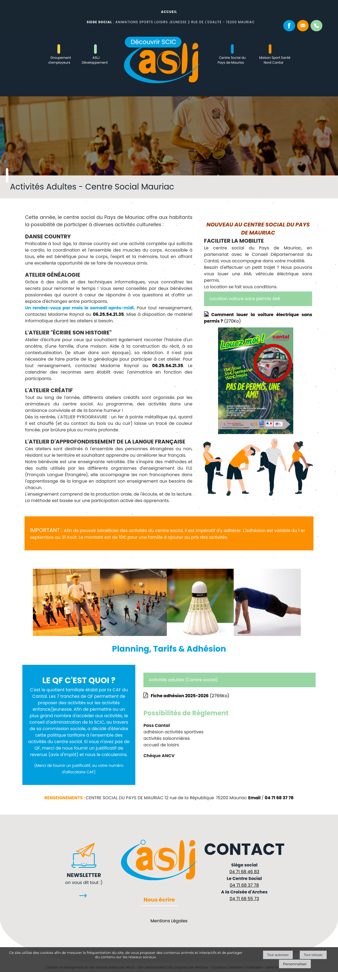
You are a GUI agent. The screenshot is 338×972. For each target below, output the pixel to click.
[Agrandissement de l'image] (66, 634)
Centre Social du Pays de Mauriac (232, 60)
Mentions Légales (168, 921)
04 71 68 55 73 (244, 899)
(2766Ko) (190, 696)
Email (254, 798)
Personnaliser (295, 964)
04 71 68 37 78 (279, 798)
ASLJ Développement (95, 60)
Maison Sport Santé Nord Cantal (274, 60)
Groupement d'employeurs (59, 60)
